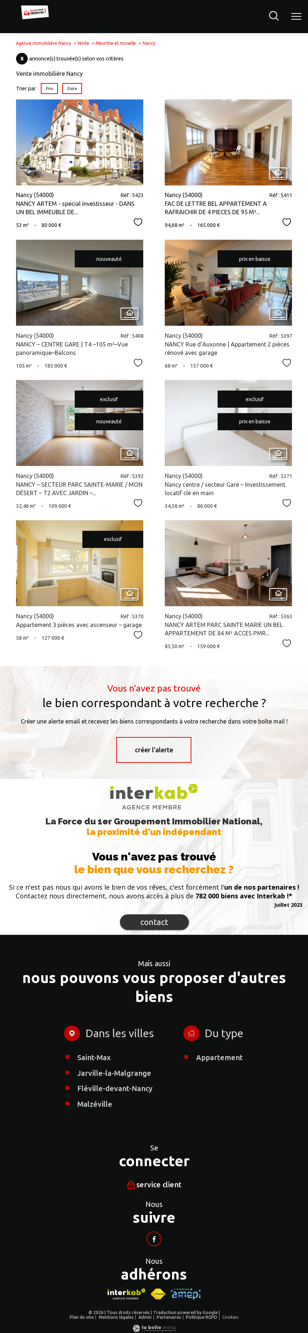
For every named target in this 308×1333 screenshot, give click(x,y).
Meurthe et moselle (115, 43)
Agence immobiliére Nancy (43, 43)
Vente (83, 43)
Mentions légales (116, 1316)
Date (72, 88)
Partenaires (169, 1316)
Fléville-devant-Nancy (114, 1110)
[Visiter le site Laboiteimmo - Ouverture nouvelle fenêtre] (154, 1329)
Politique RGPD (201, 1316)
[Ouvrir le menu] (296, 16)
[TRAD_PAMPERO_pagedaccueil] (36, 18)
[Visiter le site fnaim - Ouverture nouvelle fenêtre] (158, 1293)
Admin (145, 1316)
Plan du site (82, 1316)
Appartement (219, 1079)
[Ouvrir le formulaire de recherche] (274, 17)
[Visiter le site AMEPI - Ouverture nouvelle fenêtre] (185, 1293)
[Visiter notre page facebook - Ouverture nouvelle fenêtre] (154, 1238)
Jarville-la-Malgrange (114, 1095)
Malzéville (94, 1126)
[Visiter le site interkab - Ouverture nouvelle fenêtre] (126, 1293)
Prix (49, 88)
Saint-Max (94, 1079)
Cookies (230, 1316)
